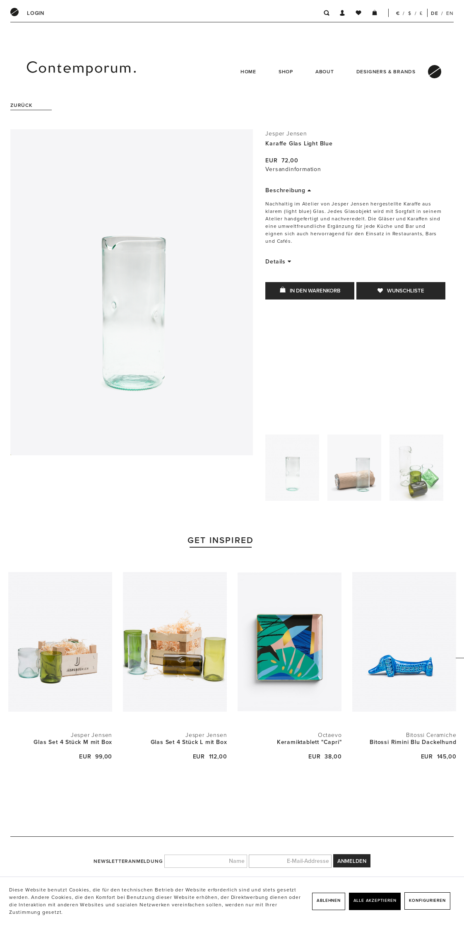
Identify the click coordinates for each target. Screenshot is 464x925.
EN (450, 13)
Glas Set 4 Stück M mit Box (73, 742)
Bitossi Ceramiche (431, 735)
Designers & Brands (386, 72)
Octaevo (330, 735)
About (324, 72)
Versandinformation (293, 169)
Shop (286, 72)
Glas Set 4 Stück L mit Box (189, 742)
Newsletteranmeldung (128, 861)
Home (248, 72)
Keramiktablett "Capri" (309, 742)
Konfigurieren (427, 900)
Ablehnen (328, 900)
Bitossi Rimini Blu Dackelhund (413, 742)
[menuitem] (36, 13)
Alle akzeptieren (375, 900)
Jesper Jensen (286, 133)
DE (434, 13)
